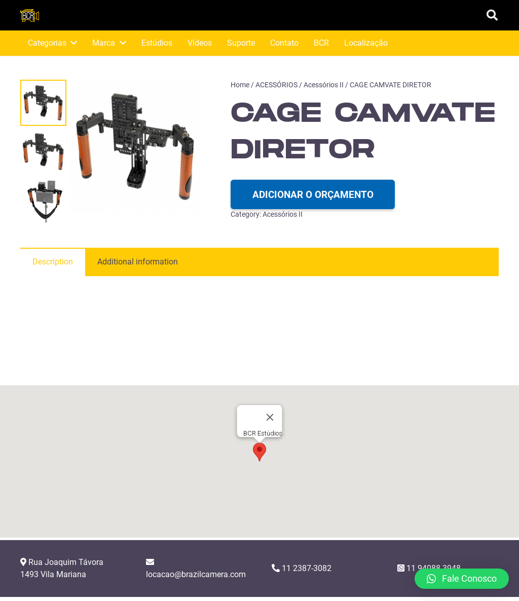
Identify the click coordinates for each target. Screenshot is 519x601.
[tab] (52, 262)
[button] (259, 462)
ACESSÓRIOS (276, 85)
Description (52, 261)
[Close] (270, 428)
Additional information (137, 261)
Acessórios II (324, 85)
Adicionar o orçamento (313, 195)
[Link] (29, 15)
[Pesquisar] (492, 15)
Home (240, 85)
